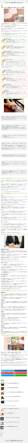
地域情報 (1, 434)
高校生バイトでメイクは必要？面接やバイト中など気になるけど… (11, 408)
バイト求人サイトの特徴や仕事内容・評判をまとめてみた (14, 2)
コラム (1, 432)
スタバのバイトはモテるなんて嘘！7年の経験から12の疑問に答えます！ (13, 396)
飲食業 (2, 378)
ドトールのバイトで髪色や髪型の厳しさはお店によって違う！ (11, 426)
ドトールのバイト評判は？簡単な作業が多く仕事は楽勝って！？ (12, 387)
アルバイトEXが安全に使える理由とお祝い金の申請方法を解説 (10, 191)
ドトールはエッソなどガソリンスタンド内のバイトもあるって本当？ (12, 417)
